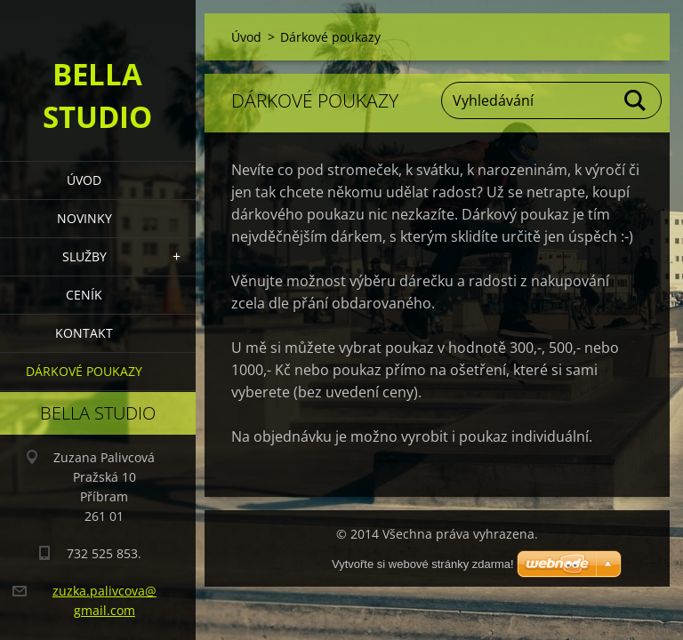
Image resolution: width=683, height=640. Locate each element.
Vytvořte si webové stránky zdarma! (423, 564)
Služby (84, 256)
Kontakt (84, 332)
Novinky (84, 218)
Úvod (84, 180)
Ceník (84, 294)
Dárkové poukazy (84, 371)
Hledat (635, 100)
